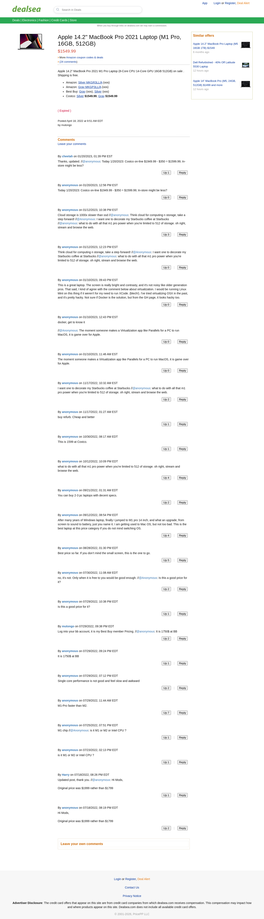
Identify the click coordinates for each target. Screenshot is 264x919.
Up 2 (166, 399)
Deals (16, 20)
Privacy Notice (132, 896)
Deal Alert (243, 3)
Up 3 (166, 234)
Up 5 (166, 560)
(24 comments (67, 61)
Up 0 (166, 197)
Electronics (29, 20)
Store (73, 20)
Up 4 (166, 477)
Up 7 (166, 712)
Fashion (44, 20)
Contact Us (132, 887)
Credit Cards (59, 20)
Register (230, 3)
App (204, 3)
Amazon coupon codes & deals (84, 57)
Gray (82, 91)
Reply (182, 172)
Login (217, 3)
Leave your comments (72, 144)
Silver (98, 91)
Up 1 (166, 172)
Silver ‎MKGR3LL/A (90, 82)
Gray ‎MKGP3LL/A (89, 87)
